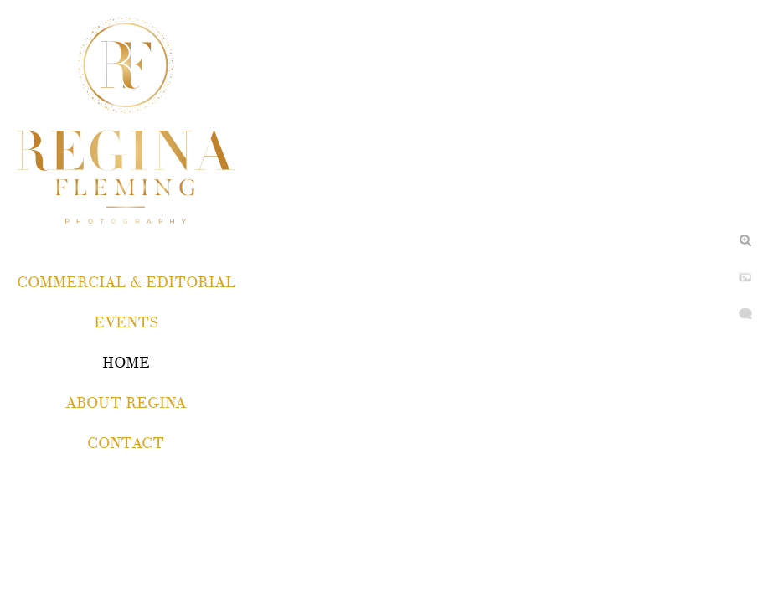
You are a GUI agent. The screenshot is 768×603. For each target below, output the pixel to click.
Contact (125, 443)
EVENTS (126, 322)
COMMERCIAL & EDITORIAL (126, 282)
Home (126, 363)
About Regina (125, 403)
